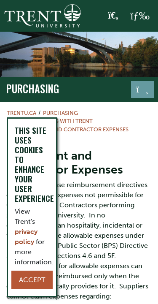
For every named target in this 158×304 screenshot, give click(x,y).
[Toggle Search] (113, 16)
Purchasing (32, 88)
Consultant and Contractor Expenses (71, 129)
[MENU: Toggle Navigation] (140, 16)
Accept (32, 280)
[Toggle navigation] (142, 89)
